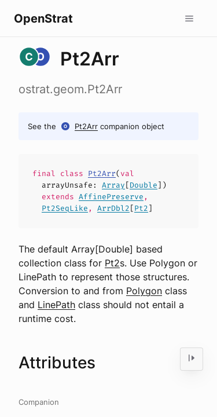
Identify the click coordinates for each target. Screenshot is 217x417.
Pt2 (141, 208)
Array (113, 185)
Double (143, 185)
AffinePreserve (111, 197)
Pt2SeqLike (65, 208)
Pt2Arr (86, 126)
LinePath (56, 304)
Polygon (144, 291)
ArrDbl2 (113, 208)
